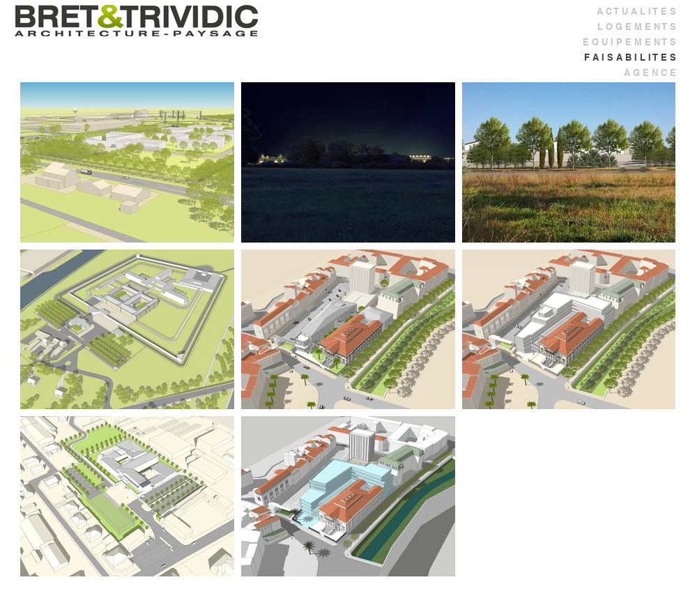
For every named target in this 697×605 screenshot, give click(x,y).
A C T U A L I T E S (636, 11)
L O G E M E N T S (636, 26)
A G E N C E (650, 72)
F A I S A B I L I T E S (630, 57)
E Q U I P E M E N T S (629, 41)
